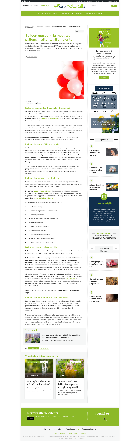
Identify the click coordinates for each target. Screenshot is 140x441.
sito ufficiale (70, 279)
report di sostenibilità (42, 191)
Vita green (44, 348)
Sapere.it (115, 1)
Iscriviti (45, 5)
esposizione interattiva (49, 118)
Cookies (84, 433)
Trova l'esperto (65, 13)
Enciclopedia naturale (46, 13)
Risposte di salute (93, 13)
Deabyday (80, 1)
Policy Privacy (73, 433)
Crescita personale (107, 1)
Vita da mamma (88, 1)
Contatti (57, 429)
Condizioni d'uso (59, 433)
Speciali (79, 13)
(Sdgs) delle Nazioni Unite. (44, 198)
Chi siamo (46, 429)
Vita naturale (33, 348)
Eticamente (97, 1)
